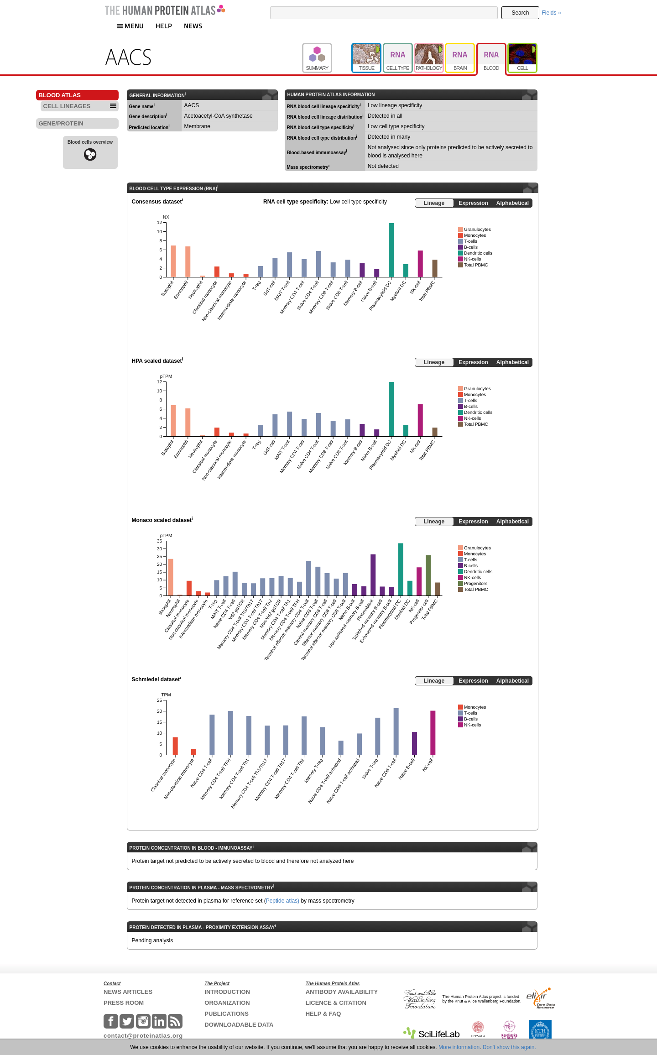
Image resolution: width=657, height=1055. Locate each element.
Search (520, 13)
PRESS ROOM (124, 1002)
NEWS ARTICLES (128, 991)
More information (459, 1047)
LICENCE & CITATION (336, 1002)
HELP (164, 26)
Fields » (551, 13)
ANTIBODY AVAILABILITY (342, 991)
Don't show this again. (509, 1047)
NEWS (193, 26)
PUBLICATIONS (226, 1013)
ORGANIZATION (227, 1002)
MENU (130, 26)
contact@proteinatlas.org (143, 1035)
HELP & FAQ (323, 1013)
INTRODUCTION (227, 991)
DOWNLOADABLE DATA (238, 1024)
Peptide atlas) (282, 901)
